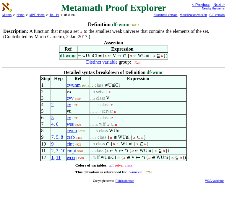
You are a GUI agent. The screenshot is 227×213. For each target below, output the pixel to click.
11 (58, 157)
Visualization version (193, 15)
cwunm (74, 85)
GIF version (217, 15)
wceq (72, 157)
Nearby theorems (213, 8)
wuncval (135, 172)
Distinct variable (102, 61)
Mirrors (7, 15)
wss (70, 124)
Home (21, 15)
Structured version (165, 15)
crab (71, 137)
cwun (72, 130)
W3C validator (214, 181)
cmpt (71, 150)
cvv (70, 98)
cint (70, 143)
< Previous (201, 4)
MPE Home (37, 15)
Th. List (54, 15)
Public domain (125, 181)
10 (63, 150)
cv (69, 104)
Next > (219, 4)
